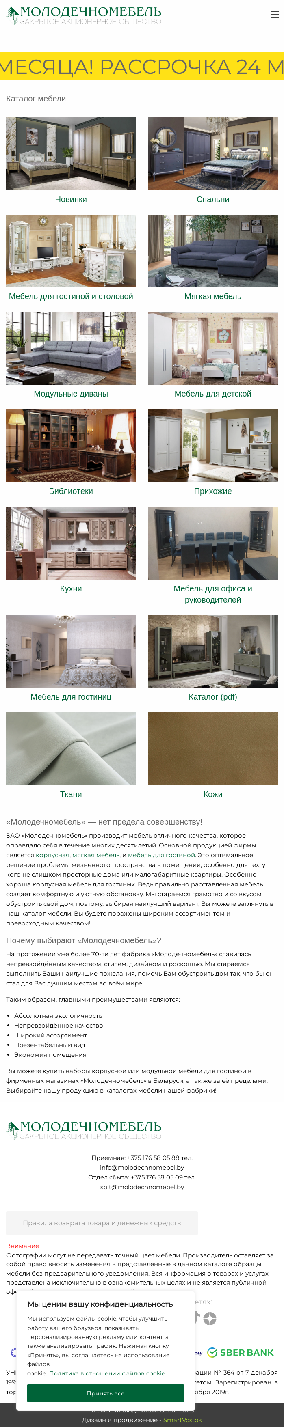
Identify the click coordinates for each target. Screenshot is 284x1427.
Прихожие (213, 491)
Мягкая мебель (212, 296)
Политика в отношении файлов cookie (107, 1373)
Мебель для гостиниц (70, 696)
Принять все (106, 1393)
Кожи (213, 794)
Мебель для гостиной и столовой (71, 296)
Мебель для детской (213, 393)
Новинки (71, 199)
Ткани (71, 794)
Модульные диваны (71, 393)
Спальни (213, 199)
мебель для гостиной (161, 855)
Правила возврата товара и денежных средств (102, 1223)
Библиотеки (71, 491)
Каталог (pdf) (213, 696)
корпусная (52, 855)
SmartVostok (182, 1420)
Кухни (71, 588)
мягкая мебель (95, 855)
